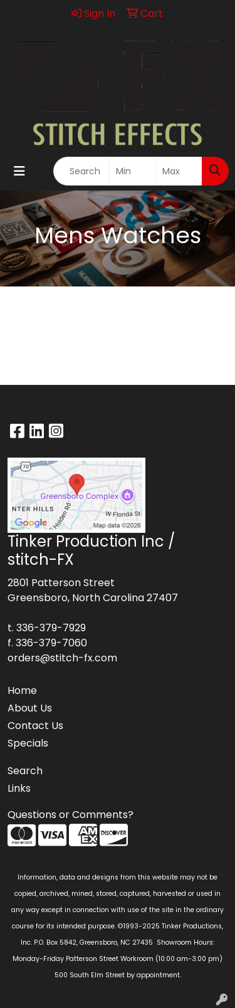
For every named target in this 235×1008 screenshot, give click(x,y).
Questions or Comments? (70, 814)
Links (19, 788)
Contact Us (35, 725)
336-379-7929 (51, 628)
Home (22, 690)
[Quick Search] (81, 171)
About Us (30, 708)
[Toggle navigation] (19, 171)
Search (25, 771)
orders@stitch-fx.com (62, 658)
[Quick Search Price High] (178, 171)
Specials (28, 743)
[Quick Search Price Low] (132, 171)
